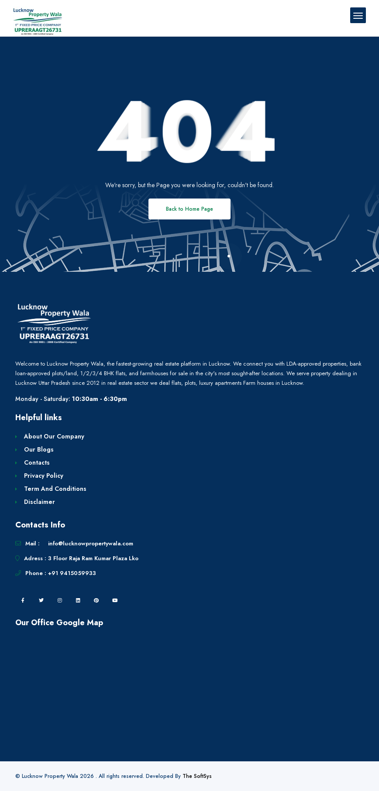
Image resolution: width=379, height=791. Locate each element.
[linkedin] (78, 600)
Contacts (37, 462)
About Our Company (54, 436)
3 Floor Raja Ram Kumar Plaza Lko (93, 558)
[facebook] (23, 600)
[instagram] (60, 600)
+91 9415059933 (72, 573)
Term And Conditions (55, 488)
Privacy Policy (43, 475)
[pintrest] (96, 600)
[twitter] (41, 600)
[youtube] (115, 600)
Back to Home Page (189, 209)
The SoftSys (197, 776)
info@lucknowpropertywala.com (90, 543)
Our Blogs (39, 449)
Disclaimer (39, 501)
